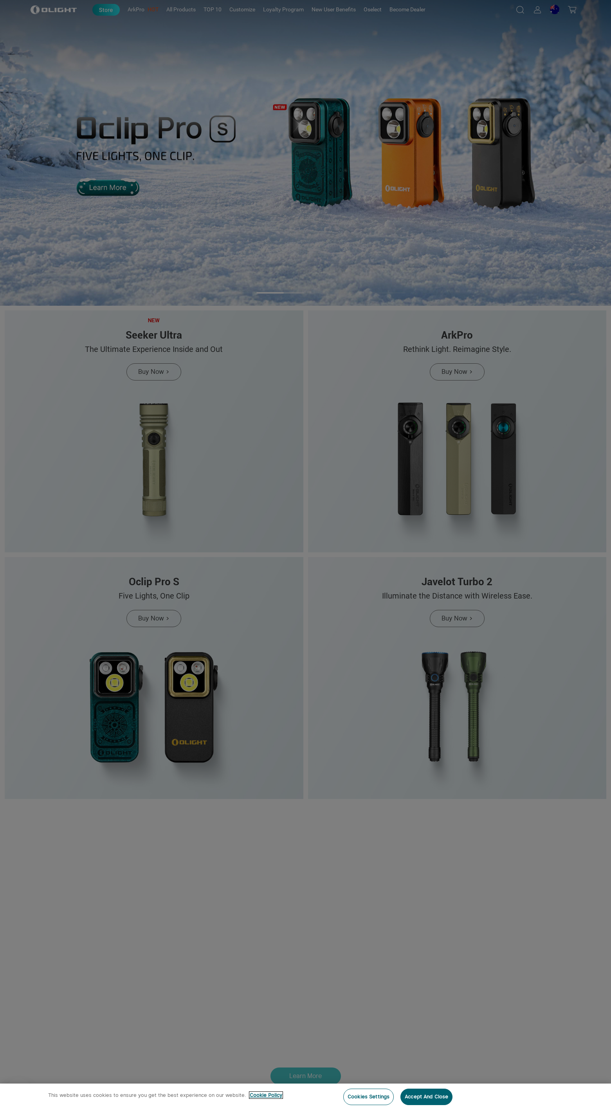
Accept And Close (426, 1097)
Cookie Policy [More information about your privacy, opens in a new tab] (266, 1095)
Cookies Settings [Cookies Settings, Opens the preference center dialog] (368, 1097)
